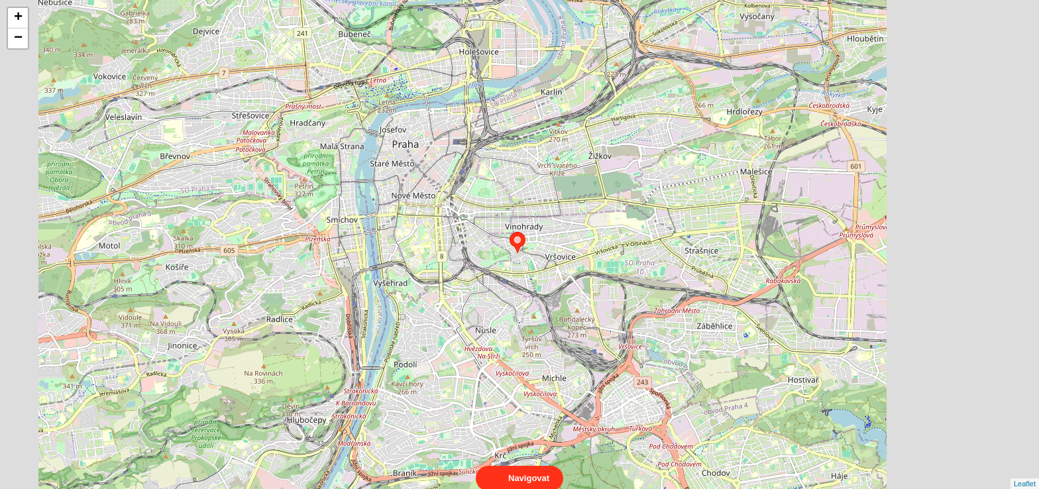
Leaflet (1025, 472)
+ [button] (18, 18)
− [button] (18, 38)
